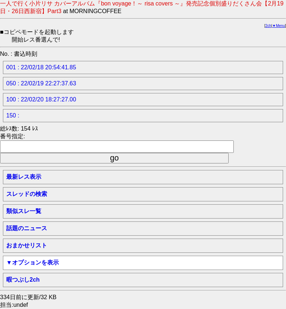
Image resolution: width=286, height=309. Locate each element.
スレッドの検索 (26, 194)
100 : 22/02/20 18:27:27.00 (41, 99)
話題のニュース (26, 228)
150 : (12, 115)
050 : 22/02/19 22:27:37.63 (41, 83)
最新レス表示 (23, 177)
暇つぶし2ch (23, 280)
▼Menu (278, 26)
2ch (268, 26)
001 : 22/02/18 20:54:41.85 (41, 67)
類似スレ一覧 (23, 211)
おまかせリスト (26, 245)
